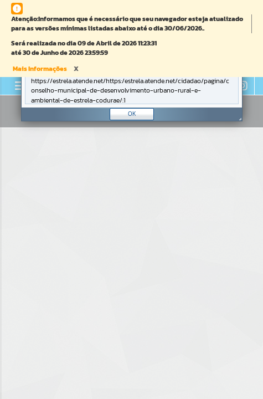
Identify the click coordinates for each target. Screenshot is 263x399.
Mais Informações (40, 69)
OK (132, 113)
